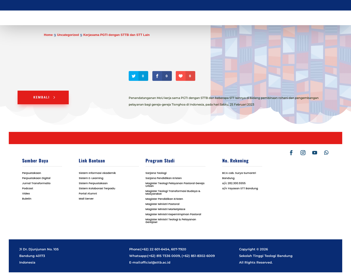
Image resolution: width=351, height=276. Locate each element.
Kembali (41, 97)
